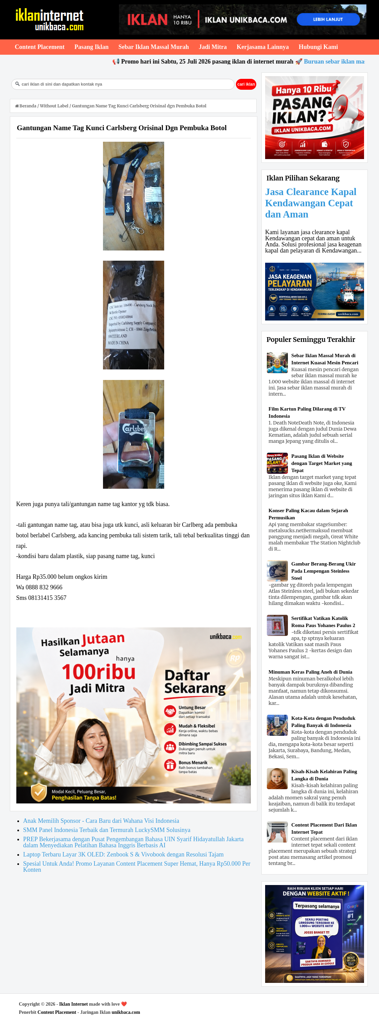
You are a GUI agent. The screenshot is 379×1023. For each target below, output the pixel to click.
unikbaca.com (126, 1012)
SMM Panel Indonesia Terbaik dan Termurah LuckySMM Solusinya (106, 830)
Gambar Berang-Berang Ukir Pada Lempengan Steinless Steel (323, 571)
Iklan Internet (73, 1004)
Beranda (26, 105)
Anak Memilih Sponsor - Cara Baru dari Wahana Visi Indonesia (101, 820)
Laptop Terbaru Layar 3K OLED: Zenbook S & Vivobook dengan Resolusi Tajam (123, 854)
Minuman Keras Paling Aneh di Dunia (310, 672)
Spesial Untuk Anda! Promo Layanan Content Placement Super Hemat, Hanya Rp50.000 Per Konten (136, 866)
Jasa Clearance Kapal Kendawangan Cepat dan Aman (311, 203)
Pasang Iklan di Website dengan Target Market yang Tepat (321, 463)
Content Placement (56, 1012)
